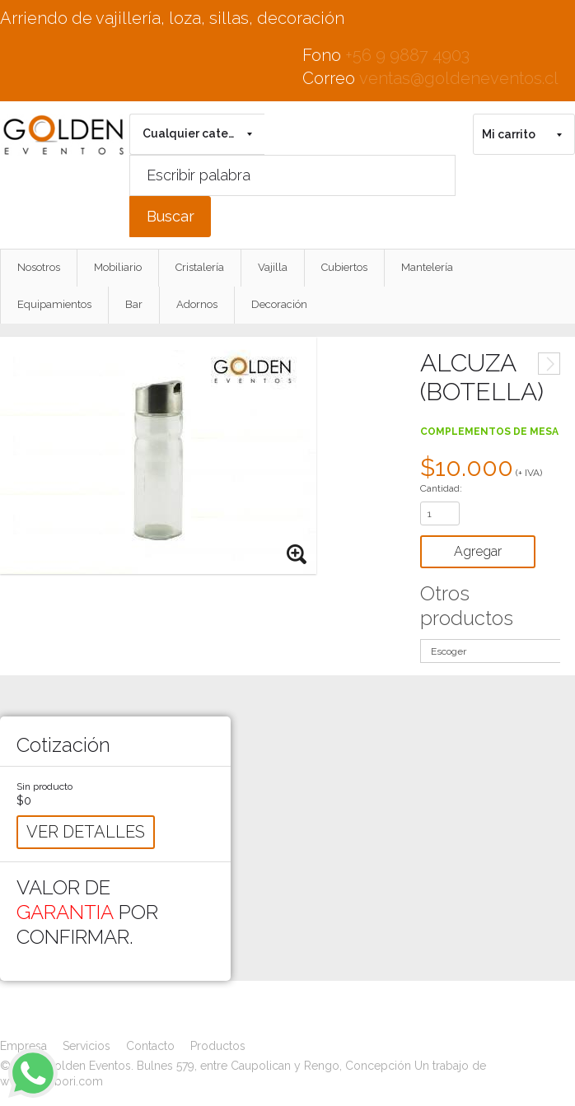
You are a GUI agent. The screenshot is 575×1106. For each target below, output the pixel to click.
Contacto (150, 1045)
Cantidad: (441, 488)
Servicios (86, 1045)
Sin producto (44, 786)
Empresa (23, 1045)
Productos (217, 1045)
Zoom (297, 555)
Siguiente (549, 363)
